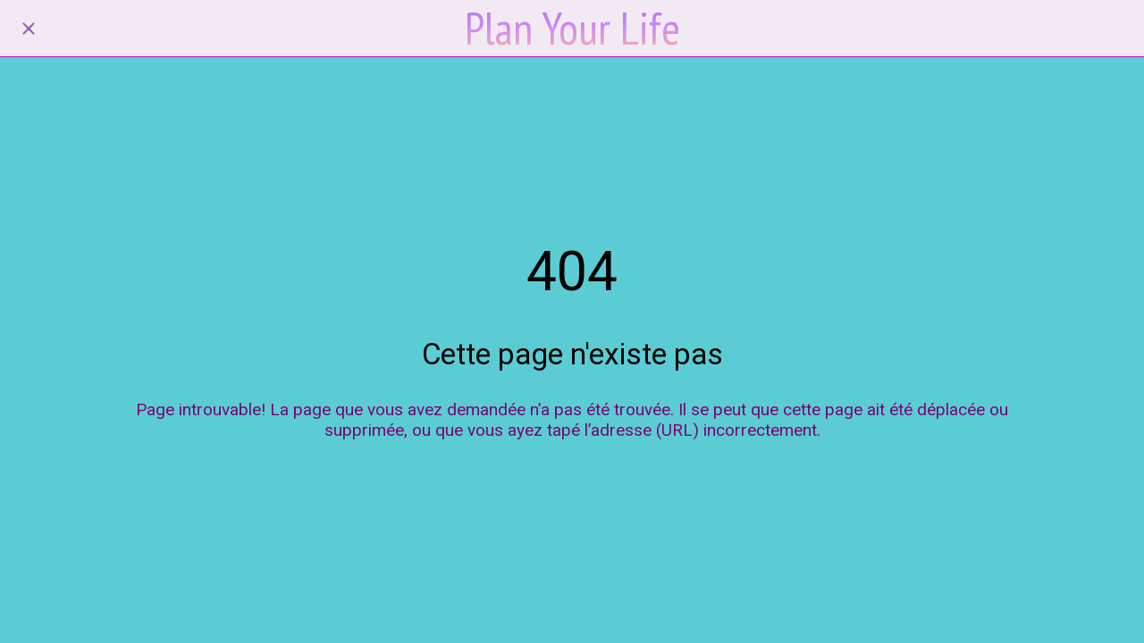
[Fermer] (28, 28)
